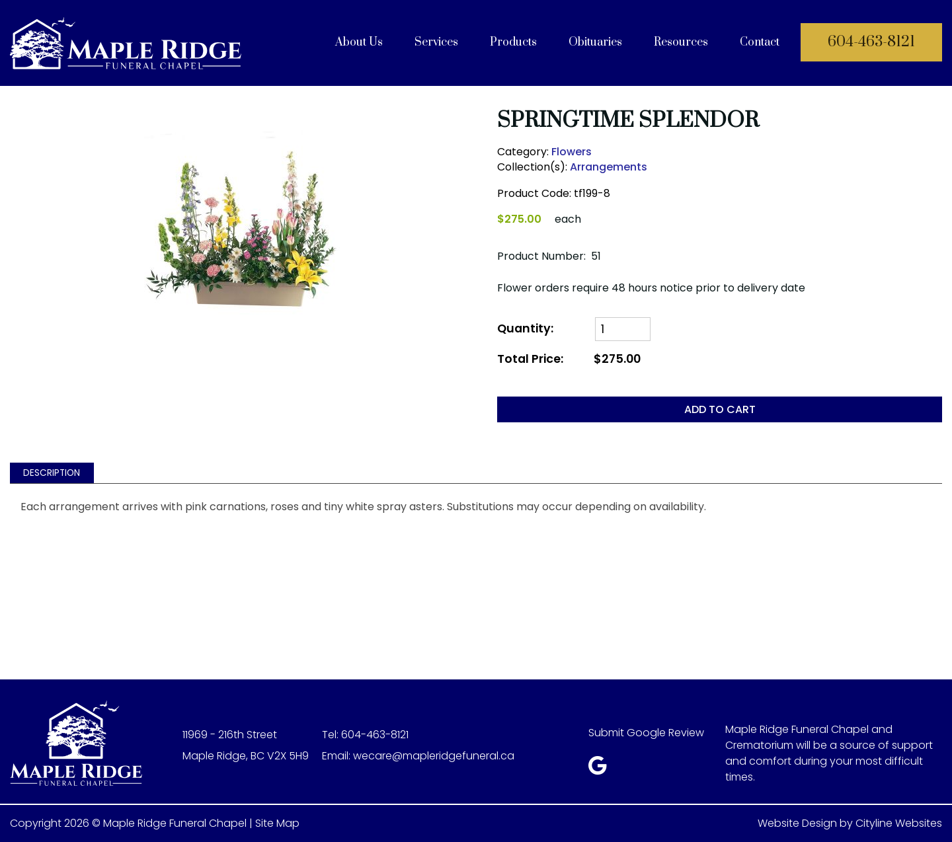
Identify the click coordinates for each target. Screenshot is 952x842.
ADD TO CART (720, 409)
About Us (359, 42)
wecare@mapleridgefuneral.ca (433, 755)
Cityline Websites (898, 823)
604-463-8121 (871, 42)
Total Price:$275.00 (569, 359)
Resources (681, 42)
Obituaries (595, 42)
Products (513, 42)
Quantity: (525, 328)
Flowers (571, 151)
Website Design (797, 823)
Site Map (277, 823)
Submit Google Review (646, 732)
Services (436, 42)
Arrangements (608, 166)
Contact (759, 42)
